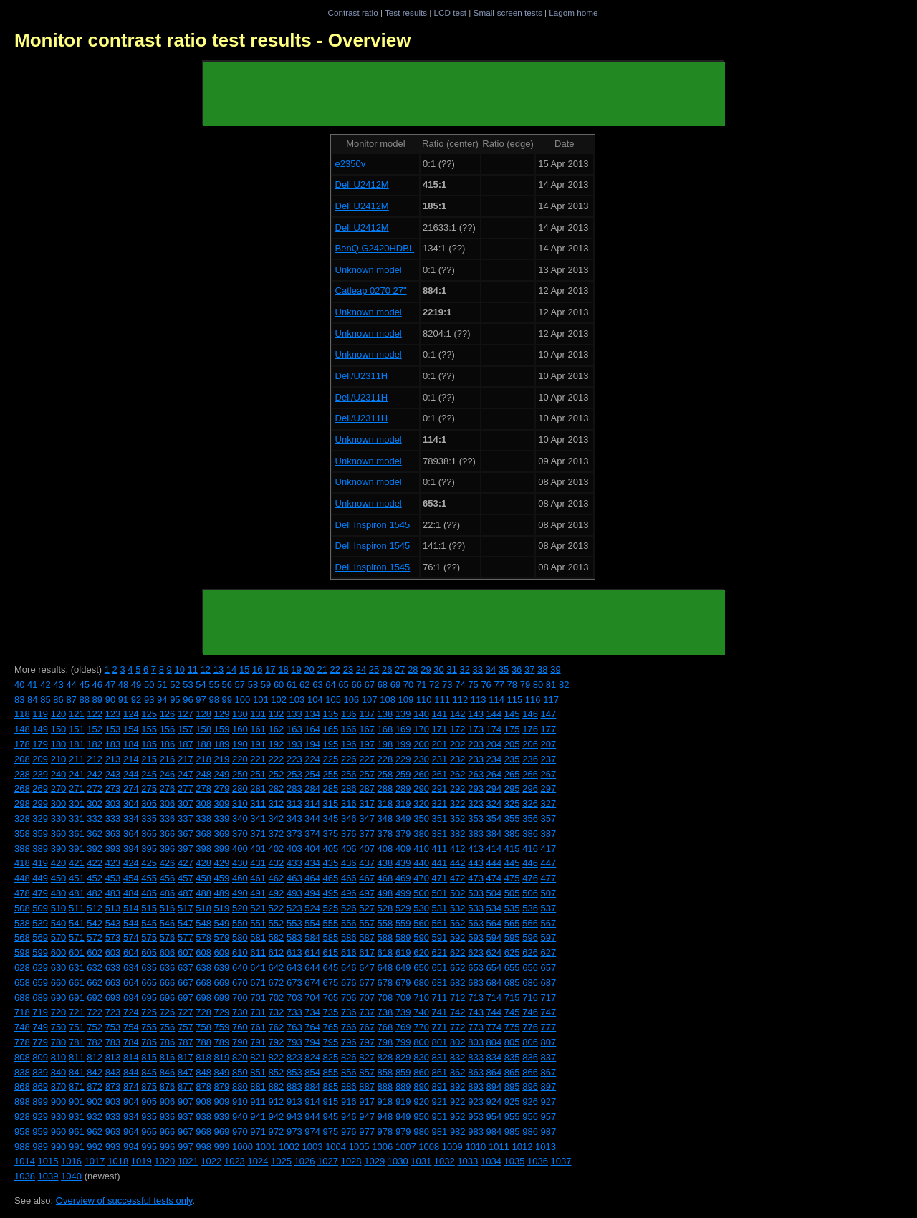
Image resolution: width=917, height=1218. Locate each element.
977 (367, 1131)
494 (312, 893)
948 (385, 1116)
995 (149, 1146)
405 (331, 848)
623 (476, 952)
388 (22, 848)
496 (349, 893)
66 (356, 684)
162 (276, 729)
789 (222, 1042)
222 (276, 759)
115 (515, 699)
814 (131, 1057)
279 (222, 788)
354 (494, 818)
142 (458, 714)
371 (258, 833)
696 (168, 997)
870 (59, 1086)
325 (512, 803)
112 (461, 699)
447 (549, 863)
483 (113, 893)
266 (530, 774)
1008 (428, 1146)
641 (258, 967)
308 (203, 803)
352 (458, 818)
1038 (24, 1176)
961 (77, 1131)
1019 (141, 1161)
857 (367, 1072)
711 (440, 997)
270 (59, 788)
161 (258, 729)
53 (188, 684)
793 (294, 1042)
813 (113, 1057)
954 (494, 1116)
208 (22, 759)
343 (294, 818)
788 (203, 1042)
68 (383, 684)
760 (240, 1027)
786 (168, 1042)
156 (168, 729)
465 (331, 878)
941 (258, 1116)
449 (40, 878)
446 (530, 863)
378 (385, 833)
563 (476, 923)
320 (421, 803)
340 (240, 818)
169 (403, 729)
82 (564, 684)
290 (421, 788)
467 (367, 878)
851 (258, 1072)
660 (59, 982)
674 (312, 982)
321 (440, 803)
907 (185, 1101)
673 (294, 982)
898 (22, 1101)
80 (538, 684)
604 (131, 952)
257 (367, 774)
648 (385, 967)
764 (312, 1027)
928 (22, 1116)
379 (403, 833)
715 (512, 997)
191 (258, 744)
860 (421, 1072)
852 (276, 1072)
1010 (475, 1146)
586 (349, 937)
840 (59, 1072)
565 (512, 923)
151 (77, 729)
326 (530, 803)
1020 (164, 1161)
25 (374, 669)
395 (149, 848)
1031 (421, 1161)
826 (349, 1057)
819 (222, 1057)
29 (426, 669)
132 (276, 714)
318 (385, 803)
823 (294, 1057)
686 (530, 982)
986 (530, 1131)
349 (403, 818)
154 (131, 729)
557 (367, 923)
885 (331, 1086)
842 (94, 1072)
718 (22, 1012)
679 (403, 982)
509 (40, 908)
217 (185, 759)
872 (94, 1086)
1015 (48, 1161)
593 (476, 937)
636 (168, 967)
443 (476, 863)
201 (440, 744)
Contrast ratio (352, 12)
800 (421, 1042)
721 (77, 1012)
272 (94, 788)
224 (312, 759)
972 (276, 1131)
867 (549, 1072)
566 (530, 923)
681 (440, 982)
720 (59, 1012)
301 (77, 803)
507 (549, 893)
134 (312, 714)
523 (294, 908)
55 (213, 684)
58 (253, 684)
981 (440, 1131)
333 (113, 818)
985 (512, 1131)
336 (168, 818)
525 (331, 908)
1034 (491, 1161)
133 (294, 714)
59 (266, 684)
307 (185, 803)
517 (185, 908)
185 (149, 744)
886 (349, 1086)
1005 (359, 1146)
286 (349, 788)
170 (421, 729)
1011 (499, 1146)
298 (22, 803)
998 (203, 1146)
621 (440, 952)
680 (421, 982)
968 (203, 1131)
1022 (211, 1161)
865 (512, 1072)
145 (512, 714)
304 (131, 803)
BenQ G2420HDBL (375, 248)
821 (258, 1057)
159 (222, 729)
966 (168, 1131)
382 (458, 833)
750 (59, 1027)
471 (440, 878)
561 (440, 923)
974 (312, 1131)
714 (494, 997)
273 (113, 788)
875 (149, 1086)
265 (512, 774)
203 (476, 744)
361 (77, 833)
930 (59, 1116)
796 (349, 1042)
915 (331, 1101)
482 (94, 893)
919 (403, 1101)
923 (476, 1101)
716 (530, 997)
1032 (444, 1161)
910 (240, 1101)
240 (59, 774)
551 (258, 923)
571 (77, 937)
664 (131, 982)
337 (185, 818)
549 (222, 923)
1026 (304, 1161)
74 (460, 684)
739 (403, 1012)
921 (440, 1101)
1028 (351, 1161)
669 (222, 982)
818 (203, 1057)
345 (331, 818)
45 (84, 684)
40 (19, 684)
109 (406, 699)
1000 (242, 1146)
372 (276, 833)
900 (59, 1101)
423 (113, 863)
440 (421, 863)
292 (458, 788)
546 (168, 923)
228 (385, 759)
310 (240, 803)
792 (276, 1042)
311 (258, 803)
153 (113, 729)
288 (385, 788)
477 (549, 878)
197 (367, 744)
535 (512, 908)
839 (40, 1072)
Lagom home (573, 12)
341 (258, 818)
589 (403, 937)
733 (294, 1012)
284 (312, 788)
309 (222, 803)
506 (530, 893)
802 (458, 1042)
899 (40, 1101)
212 (94, 759)
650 (421, 967)
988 (22, 1146)
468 (385, 878)
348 (385, 818)
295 (512, 788)
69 (395, 684)
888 (385, 1086)
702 (276, 997)
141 (440, 714)
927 (549, 1101)
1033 (467, 1161)
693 (113, 997)
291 (440, 788)
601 (77, 952)
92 (136, 699)
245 (149, 774)
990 (59, 1146)
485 (149, 893)
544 (131, 923)
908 (203, 1101)
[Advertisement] (464, 94)
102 (279, 699)
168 (385, 729)
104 (315, 699)
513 (113, 908)
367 (185, 833)
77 (499, 684)
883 (294, 1086)
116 (533, 699)
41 (32, 684)
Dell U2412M (362, 184)
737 (367, 1012)
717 (549, 997)
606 (168, 952)
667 (185, 982)
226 (349, 759)
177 (549, 729)
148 (22, 729)
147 (549, 714)
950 (421, 1116)
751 (77, 1027)
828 (385, 1057)
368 (203, 833)
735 (331, 1012)
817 (185, 1057)
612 (276, 952)
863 (476, 1072)
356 (530, 818)
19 (296, 669)
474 (494, 878)
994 (131, 1146)
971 (258, 1131)
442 (458, 863)
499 (403, 893)
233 (476, 759)
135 (331, 714)
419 (40, 863)
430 (240, 863)
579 (222, 937)
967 (185, 1131)
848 (203, 1072)
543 (113, 923)
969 (222, 1131)
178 (22, 744)
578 (203, 937)
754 (131, 1027)
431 (258, 863)
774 (494, 1027)
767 (367, 1027)
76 (486, 684)
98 (213, 699)
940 (240, 1116)
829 (403, 1057)
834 (494, 1057)
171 (440, 729)
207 (549, 744)
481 (77, 893)
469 (403, 878)
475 (512, 878)
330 (59, 818)
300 (59, 803)
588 (385, 937)
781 (77, 1042)
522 (276, 908)
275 (149, 788)
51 (162, 684)
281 (258, 788)
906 (168, 1101)
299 (40, 803)
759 (222, 1027)
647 (367, 967)
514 (131, 908)
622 (458, 952)
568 (22, 937)
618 (385, 952)
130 (240, 714)
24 (361, 669)
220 (240, 759)
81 (551, 684)
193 (294, 744)
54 (201, 684)
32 (465, 669)
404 (312, 848)
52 (175, 684)
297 (549, 788)
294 (494, 788)
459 (222, 878)
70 (408, 684)
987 (549, 1131)
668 (203, 982)
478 (22, 893)
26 (387, 669)
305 (149, 803)
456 (168, 878)
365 (149, 833)
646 (349, 967)
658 (22, 982)
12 (206, 669)
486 (168, 893)
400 (240, 848)
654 (494, 967)
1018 (117, 1161)
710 (421, 997)
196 (349, 744)
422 (94, 863)
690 (59, 997)
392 (94, 848)
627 (549, 952)
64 (330, 684)
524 (312, 908)
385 (512, 833)
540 (59, 923)
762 (276, 1027)
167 (367, 729)
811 (77, 1057)
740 (421, 1012)
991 (77, 1146)
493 (294, 893)
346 (349, 818)
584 (312, 937)
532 (458, 908)
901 (77, 1101)
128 (203, 714)
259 (403, 774)
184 (131, 744)
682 (458, 982)
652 (458, 967)
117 (551, 699)
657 (549, 967)
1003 (312, 1146)
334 (131, 818)
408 (385, 848)
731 (258, 1012)
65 (343, 684)
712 (458, 997)
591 (440, 937)
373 (294, 833)
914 (312, 1101)
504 (494, 893)
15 (244, 669)
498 (385, 893)
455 (149, 878)
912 (276, 1101)
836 (530, 1057)
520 (240, 908)
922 (458, 1101)
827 (367, 1057)
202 (458, 744)
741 (440, 1012)
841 (77, 1072)
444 (494, 863)
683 (476, 982)
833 (476, 1057)
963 (113, 1131)
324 (494, 803)
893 (476, 1086)
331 (77, 818)
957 (549, 1116)
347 (367, 818)
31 (451, 669)
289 (403, 788)
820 (240, 1057)
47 (110, 684)
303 (113, 803)
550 (240, 923)
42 (45, 684)
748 (22, 1027)
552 (276, 923)
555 (331, 923)
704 (312, 997)
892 (458, 1086)
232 (458, 759)
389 (40, 848)
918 (385, 1101)
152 (94, 729)
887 (367, 1086)
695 (149, 997)
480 (59, 893)
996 (168, 1146)
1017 (95, 1161)
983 (476, 1131)
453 (113, 878)
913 (294, 1101)
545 (149, 923)
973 (294, 1131)
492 (276, 893)
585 (331, 937)
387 (549, 833)
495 (331, 893)
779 (40, 1042)
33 (478, 669)
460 (240, 878)
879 (222, 1086)
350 (421, 818)
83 (19, 699)
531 (440, 908)
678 (385, 982)
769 (403, 1027)
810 (59, 1057)
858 (385, 1072)
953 (476, 1116)
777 (549, 1027)
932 (94, 1116)
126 (168, 714)
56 (227, 684)
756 (168, 1027)
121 (77, 714)
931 (77, 1116)
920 (421, 1101)
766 (349, 1027)
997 (185, 1146)
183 (113, 744)
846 (168, 1072)
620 (421, 952)
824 (312, 1057)
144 (494, 714)
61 (292, 684)
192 (276, 744)
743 (476, 1012)
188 (203, 744)
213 (113, 759)
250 (240, 774)
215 (149, 759)
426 (168, 863)
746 (530, 1012)
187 (185, 744)
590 (421, 937)
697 (185, 997)
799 (403, 1042)
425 (149, 863)
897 (549, 1086)
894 (494, 1086)
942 (276, 1116)
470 (421, 878)
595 (512, 937)
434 (312, 863)
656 (530, 967)
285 (331, 788)
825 (331, 1057)
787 (185, 1042)
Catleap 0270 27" (371, 290)
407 (367, 848)
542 (94, 923)
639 (222, 967)
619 (403, 952)
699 (222, 997)
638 (203, 967)
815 (149, 1057)
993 (113, 1146)
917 (367, 1101)
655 (512, 967)
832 (458, 1057)
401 (258, 848)
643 (294, 967)
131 (258, 714)
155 (149, 729)
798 (385, 1042)
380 (421, 833)
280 (240, 788)
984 (494, 1131)
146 (530, 714)
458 (203, 878)
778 (22, 1042)
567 (549, 923)
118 (22, 714)
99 (227, 699)
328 (22, 818)
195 (331, 744)
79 (525, 684)
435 (331, 863)
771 (440, 1027)
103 (297, 699)
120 (59, 714)
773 (476, 1027)
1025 (281, 1161)
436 (349, 863)
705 (331, 997)
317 (367, 803)
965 (149, 1131)
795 (331, 1042)
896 (530, 1086)
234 (494, 759)
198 (385, 744)
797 (367, 1042)
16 (257, 669)
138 (385, 714)
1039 (48, 1176)
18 (283, 669)
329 (40, 818)
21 (322, 669)
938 (203, 1116)
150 (59, 729)
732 (276, 1012)
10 (179, 669)
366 (168, 833)
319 (403, 803)
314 (312, 803)
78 (512, 684)
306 (168, 803)
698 (203, 997)
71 (421, 684)
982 (458, 1131)
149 (40, 729)
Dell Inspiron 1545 (373, 524)
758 (203, 1027)
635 (149, 967)
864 (494, 1072)
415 (512, 848)
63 (317, 684)
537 (549, 908)
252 (276, 774)
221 (258, 759)
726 (168, 1012)
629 (40, 967)
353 (476, 818)
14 (231, 669)
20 (309, 669)
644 (312, 967)
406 (349, 848)
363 (113, 833)
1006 (382, 1146)
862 (458, 1072)
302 (94, 803)
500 (421, 893)
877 (185, 1086)
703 (294, 997)
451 (77, 878)
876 (168, 1086)
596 (530, 937)
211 (77, 759)
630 (59, 967)
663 (113, 982)
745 (512, 1012)
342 (276, 818)
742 (458, 1012)
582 (276, 937)
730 (240, 1012)
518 (203, 908)
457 (185, 878)
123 (113, 714)
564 (494, 923)
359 (40, 833)
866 (530, 1072)
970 (240, 1131)
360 (59, 833)
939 (222, 1116)
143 (476, 714)
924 (494, 1101)
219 (222, 759)
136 (349, 714)
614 (312, 952)
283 (294, 788)
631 (77, 967)
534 (494, 908)
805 (512, 1042)
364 (131, 833)
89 (97, 699)
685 (512, 982)
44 (71, 684)
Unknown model (368, 269)
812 (94, 1057)
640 (240, 967)
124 (131, 714)
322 (458, 803)
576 (168, 937)
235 (512, 759)
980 (421, 1131)
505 (512, 893)
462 (276, 878)
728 (203, 1012)
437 (367, 863)
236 (530, 759)
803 (476, 1042)
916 (349, 1101)
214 (131, 759)
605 (149, 952)
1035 (514, 1161)
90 (110, 699)
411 (440, 848)
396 (168, 848)
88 (84, 699)
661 (77, 982)
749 (40, 1027)
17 (270, 669)
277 (185, 788)
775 (512, 1027)
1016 (71, 1161)
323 (476, 803)
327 (549, 803)
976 (349, 1131)
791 (258, 1042)
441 (440, 863)
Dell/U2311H (361, 375)
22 (335, 669)
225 (331, 759)
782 (94, 1042)
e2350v (350, 163)
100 (243, 699)
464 (312, 878)
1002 (289, 1146)
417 (549, 848)
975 (331, 1131)
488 (203, 893)
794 (312, 1042)
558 (385, 923)
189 (222, 744)
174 (494, 729)
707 (367, 997)
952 (458, 1116)
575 (149, 937)
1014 (24, 1161)
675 (331, 982)
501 (440, 893)
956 (530, 1116)
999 (222, 1146)
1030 (398, 1161)
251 (258, 774)
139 (403, 714)
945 (331, 1116)
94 (162, 699)
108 (387, 699)
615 (331, 952)
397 (185, 848)
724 (131, 1012)
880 (240, 1086)
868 (22, 1086)
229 (403, 759)
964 (131, 1131)
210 (59, 759)
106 (352, 699)
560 (421, 923)
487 (185, 893)
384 (494, 833)
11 (193, 669)
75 (473, 684)
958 (22, 1131)
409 (403, 848)
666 (168, 982)
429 (222, 863)
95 (175, 699)
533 (476, 908)
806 (530, 1042)
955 (512, 1116)
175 (512, 729)
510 (59, 908)
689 (40, 997)
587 (367, 937)
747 (549, 1012)
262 (458, 774)
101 (261, 699)
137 (367, 714)
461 (258, 878)
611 (258, 952)
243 (113, 774)
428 (203, 863)
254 (312, 774)
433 (294, 863)
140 (421, 714)
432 (276, 863)
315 (331, 803)
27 (400, 669)
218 (203, 759)
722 (94, 1012)
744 (494, 1012)
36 (517, 669)
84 (32, 699)
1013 (545, 1146)
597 (549, 937)
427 (185, 863)
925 (512, 1101)
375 (331, 833)
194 (312, 744)
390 (59, 848)
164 (312, 729)
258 (385, 774)
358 (22, 833)
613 (294, 952)
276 (168, 788)
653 (476, 967)
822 (276, 1057)
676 (349, 982)
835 (512, 1057)
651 (440, 967)
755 (149, 1027)
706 (349, 997)
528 (385, 908)
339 (222, 818)
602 (94, 952)
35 (504, 669)
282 (276, 788)
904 (131, 1101)
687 (549, 982)
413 (476, 848)
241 (77, 774)
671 (258, 982)
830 (421, 1057)
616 (349, 952)
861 (440, 1072)
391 (77, 848)
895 (512, 1086)
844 (131, 1072)
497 (367, 893)
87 (71, 699)
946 (349, 1116)
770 (421, 1027)
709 (403, 997)
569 (40, 937)
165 (331, 729)
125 (149, 714)
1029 (374, 1161)
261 (440, 774)
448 (22, 878)
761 (258, 1027)
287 (367, 788)
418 (22, 863)
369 (222, 833)
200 (421, 744)
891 (440, 1086)
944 (312, 1116)
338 (203, 818)
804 (494, 1042)
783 (113, 1042)
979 (403, 1131)
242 (94, 774)
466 (349, 878)
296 (530, 788)
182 (94, 744)
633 (113, 967)
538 (22, 923)
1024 (257, 1161)
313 (294, 803)
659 (40, 982)
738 (385, 1012)
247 (185, 774)
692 (94, 997)
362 (94, 833)
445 (512, 863)
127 (185, 714)
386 (530, 833)
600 (59, 952)
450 (59, 878)
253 (294, 774)
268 (22, 788)
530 (421, 908)
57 (240, 684)
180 (59, 744)
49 (136, 684)
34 (491, 669)
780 (59, 1042)
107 (370, 699)
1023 (234, 1161)
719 (40, 1012)
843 (113, 1072)
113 (478, 699)
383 (476, 833)
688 (22, 997)
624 (494, 952)
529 (403, 908)
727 (185, 1012)
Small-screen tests (508, 12)
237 (549, 759)
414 (494, 848)
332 (94, 818)
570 (59, 937)
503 (476, 893)
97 (201, 699)
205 (512, 744)
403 (294, 848)
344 (312, 818)
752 (94, 1027)
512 (94, 908)
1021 (188, 1161)
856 (349, 1072)
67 (370, 684)
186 (168, 744)
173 (476, 729)
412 (458, 848)
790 (240, 1042)
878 (203, 1086)
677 (367, 982)
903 (113, 1101)
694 (131, 997)
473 (476, 878)
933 (113, 1116)
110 (424, 699)
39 (555, 669)
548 (203, 923)
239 (40, 774)
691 (77, 997)
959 (40, 1131)
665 (149, 982)
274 (131, 788)
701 (258, 997)
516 (168, 908)
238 (22, 774)
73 (447, 684)
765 (331, 1027)
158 (203, 729)
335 (149, 818)
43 (58, 684)
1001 (265, 1146)
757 (185, 1027)
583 (294, 937)
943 (294, 1116)
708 (385, 997)
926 (530, 1101)
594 (494, 937)
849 (222, 1072)
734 (312, 1012)
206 (530, 744)
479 (40, 893)
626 (530, 952)
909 (222, 1101)
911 (258, 1101)
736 (349, 1012)
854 (312, 1072)
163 (294, 729)
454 (131, 878)
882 (276, 1086)
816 (168, 1057)
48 (123, 684)
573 (113, 937)
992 (94, 1146)
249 (222, 774)
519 (222, 908)
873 (113, 1086)
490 (240, 893)
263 (476, 774)
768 (385, 1027)
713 (476, 997)
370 (240, 833)
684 (494, 982)
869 (40, 1086)
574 (131, 937)
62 (304, 684)
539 (40, 923)
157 (185, 729)
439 (403, 863)
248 (203, 774)
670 (240, 982)
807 (549, 1042)
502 (458, 893)
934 (131, 1116)
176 (530, 729)
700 (240, 997)
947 (367, 1116)
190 (240, 744)
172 (458, 729)
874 (131, 1086)
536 (530, 908)
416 (530, 848)
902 (94, 1101)
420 (59, 863)
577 (185, 937)
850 (240, 1072)
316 (349, 803)
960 (59, 1131)
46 (97, 684)
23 (348, 669)
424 (131, 863)
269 (40, 788)
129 (222, 714)
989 (40, 1146)
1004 (335, 1146)
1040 (71, 1176)
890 (421, 1086)
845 (149, 1072)
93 (149, 699)
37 (529, 669)
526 (349, 908)
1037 (561, 1161)
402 (276, 848)
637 (185, 967)
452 (94, 878)
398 (203, 848)
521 (258, 908)
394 (131, 848)
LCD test (450, 12)
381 (440, 833)
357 (549, 818)
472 (458, 878)
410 (421, 848)
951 (440, 1116)
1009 (452, 1146)
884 (312, 1086)
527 (367, 908)
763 (294, 1027)
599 (40, 952)
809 (40, 1057)
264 (494, 774)
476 (530, 878)
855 (331, 1072)
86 (58, 699)
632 (94, 967)
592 (458, 937)
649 (403, 967)
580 (240, 937)
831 (440, 1057)
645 (331, 967)
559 (403, 923)
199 (403, 744)
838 (22, 1072)
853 (294, 1072)
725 (149, 1012)
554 (312, 923)
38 (542, 669)
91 (123, 699)
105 (333, 699)
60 (279, 684)
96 (188, 699)
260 (421, 774)
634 (131, 967)
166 (349, 729)
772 (458, 1027)
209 (40, 759)
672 (276, 982)
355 (512, 818)
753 (113, 1027)
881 (258, 1086)
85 (45, 699)
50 (149, 684)
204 (494, 744)
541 (77, 923)
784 (131, 1042)
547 (185, 923)
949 (403, 1116)
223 (294, 759)
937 (185, 1116)
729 (222, 1012)
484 (131, 893)
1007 (405, 1146)
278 (203, 788)
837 (549, 1057)
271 (77, 788)
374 (312, 833)
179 (40, 744)
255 (331, 774)
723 (113, 1012)
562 (458, 923)
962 (94, 1131)
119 (40, 714)
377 (367, 833)
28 (413, 669)
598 (22, 952)
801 (440, 1042)
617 (367, 952)
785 (149, 1042)
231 (440, 759)
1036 (537, 1161)
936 (168, 1116)
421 (77, 863)
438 (385, 863)
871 (77, 1086)
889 (403, 1086)
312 (276, 803)
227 (367, 759)
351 (440, 818)
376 (349, 833)
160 (240, 729)
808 (22, 1057)
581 (258, 937)
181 (77, 744)
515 (149, 908)
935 (149, 1116)
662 (94, 982)
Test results (406, 12)
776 (530, 1027)
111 (442, 699)
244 (131, 774)
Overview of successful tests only (124, 1200)
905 (149, 1101)
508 (22, 908)
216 (168, 759)
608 (203, 952)
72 (434, 684)
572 (94, 937)
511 (77, 908)
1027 (327, 1161)
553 (294, 923)
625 (512, 952)
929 (40, 1116)
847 (185, 1072)
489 (222, 893)
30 (438, 669)
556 (349, 923)
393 (113, 848)
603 (113, 952)
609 (222, 952)
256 (349, 774)
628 (22, 967)
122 (94, 714)
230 (421, 759)
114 (496, 699)
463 (294, 878)
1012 (522, 1146)
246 (168, 774)
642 (276, 967)
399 (222, 848)
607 (185, 952)
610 (240, 952)
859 (403, 1072)
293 (476, 788)
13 (218, 669)
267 (549, 774)
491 (258, 893)
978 (385, 1131)
